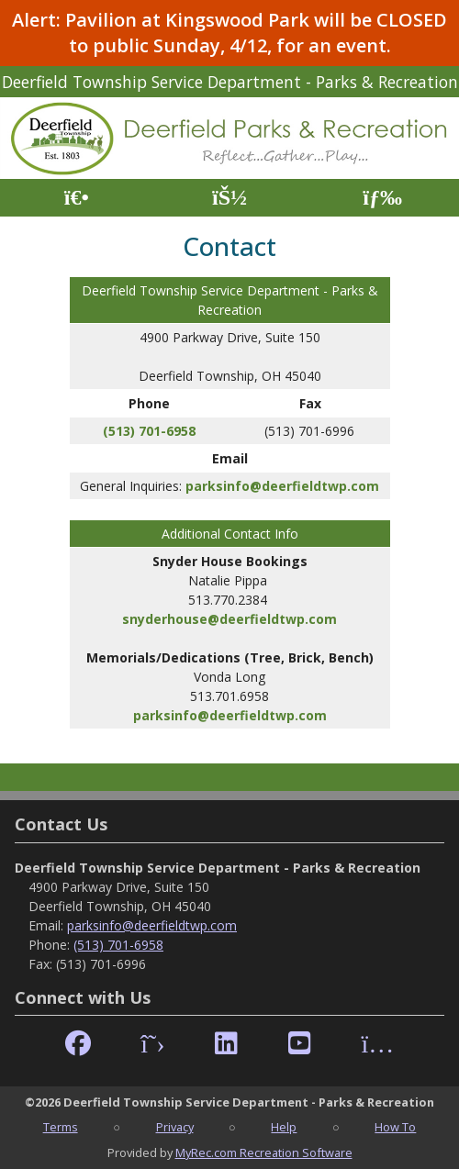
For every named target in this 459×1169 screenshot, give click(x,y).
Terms (60, 1127)
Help (284, 1127)
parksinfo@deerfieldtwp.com (282, 486)
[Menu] (382, 198)
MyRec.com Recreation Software (264, 1152)
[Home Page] (76, 198)
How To (395, 1127)
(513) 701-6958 (149, 431)
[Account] (229, 198)
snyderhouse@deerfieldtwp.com (229, 619)
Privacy (175, 1127)
